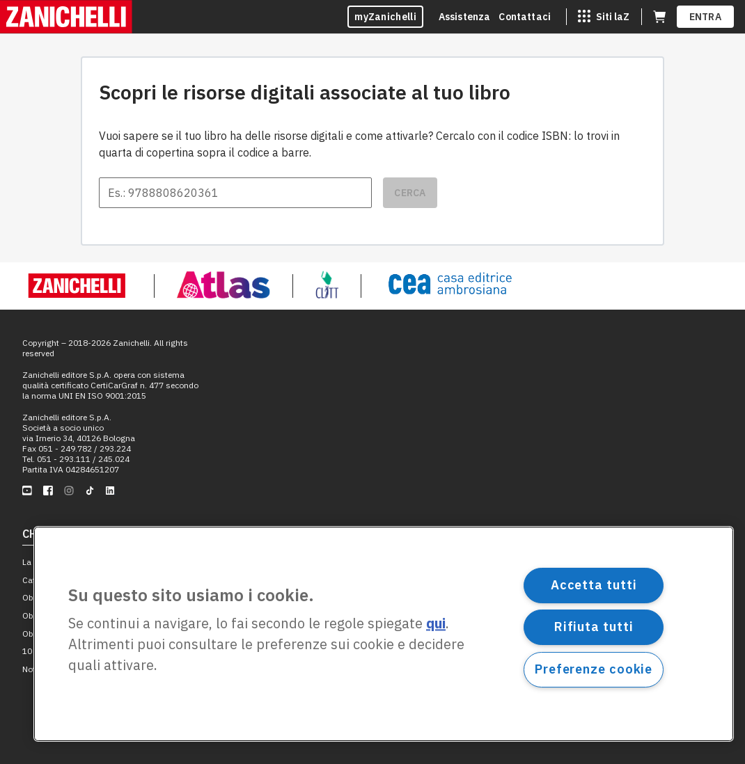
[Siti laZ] (603, 16)
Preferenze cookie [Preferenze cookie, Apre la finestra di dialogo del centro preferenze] (593, 669)
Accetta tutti (594, 585)
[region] (383, 634)
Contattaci (525, 16)
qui (436, 623)
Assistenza (465, 16)
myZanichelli (385, 16)
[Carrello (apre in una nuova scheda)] (659, 16)
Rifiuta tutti (594, 627)
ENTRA (705, 16)
